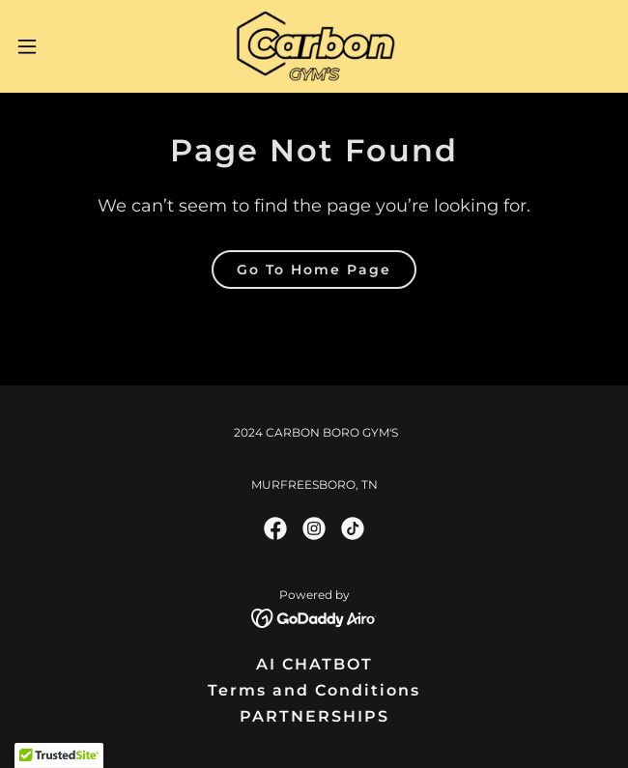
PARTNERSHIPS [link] (314, 716)
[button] (54, 46)
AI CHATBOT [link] (314, 664)
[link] (313, 46)
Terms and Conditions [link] (314, 690)
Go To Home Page (314, 269)
